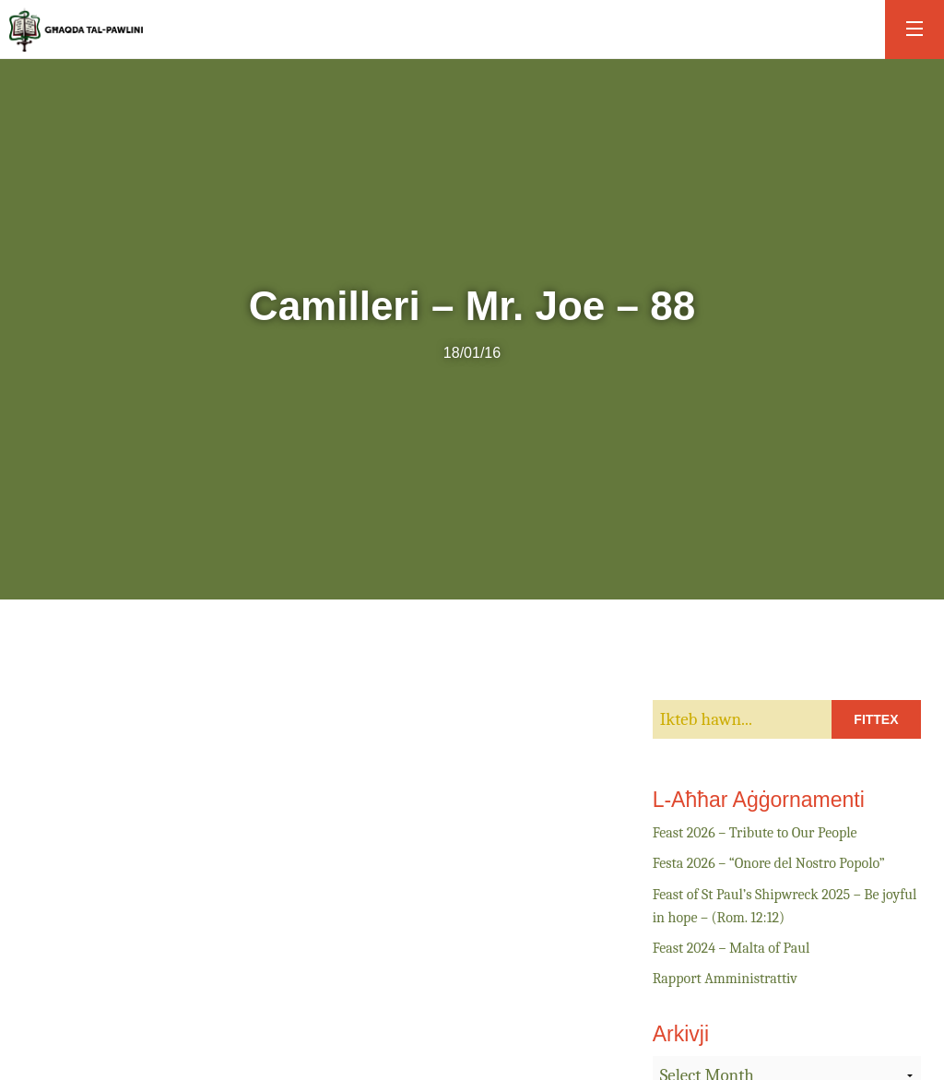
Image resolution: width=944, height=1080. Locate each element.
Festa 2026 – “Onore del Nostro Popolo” (769, 863)
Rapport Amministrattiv (725, 978)
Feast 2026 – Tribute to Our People (755, 833)
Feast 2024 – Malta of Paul (731, 948)
